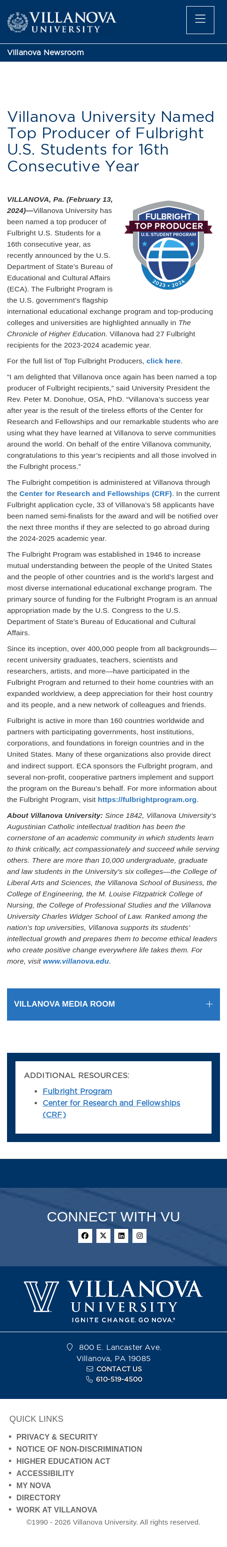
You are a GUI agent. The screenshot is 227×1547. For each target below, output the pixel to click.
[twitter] (103, 1236)
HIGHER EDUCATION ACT (63, 1461)
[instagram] (139, 1236)
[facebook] (85, 1236)
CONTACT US (119, 1369)
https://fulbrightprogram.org (147, 799)
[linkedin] (121, 1236)
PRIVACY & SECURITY (57, 1437)
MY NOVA (33, 1486)
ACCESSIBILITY (45, 1473)
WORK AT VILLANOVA (56, 1510)
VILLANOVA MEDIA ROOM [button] (64, 1004)
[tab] (113, 1004)
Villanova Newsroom (45, 53)
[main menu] (200, 20)
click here (163, 361)
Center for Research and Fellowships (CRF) (95, 493)
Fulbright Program (77, 1091)
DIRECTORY (38, 1498)
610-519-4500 (119, 1379)
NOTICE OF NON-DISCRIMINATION (79, 1449)
